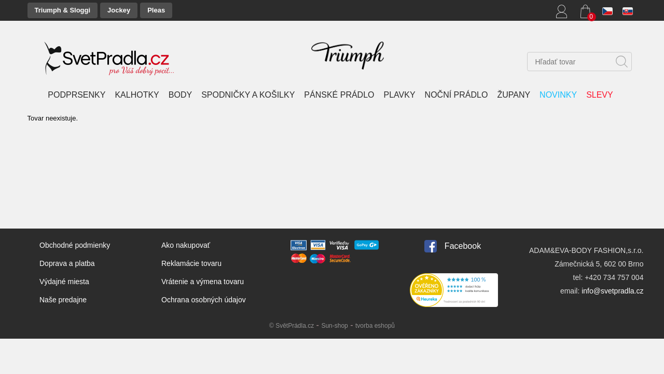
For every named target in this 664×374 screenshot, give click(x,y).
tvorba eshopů (375, 325)
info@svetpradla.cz (612, 291)
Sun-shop (334, 325)
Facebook (463, 246)
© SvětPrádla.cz (291, 325)
